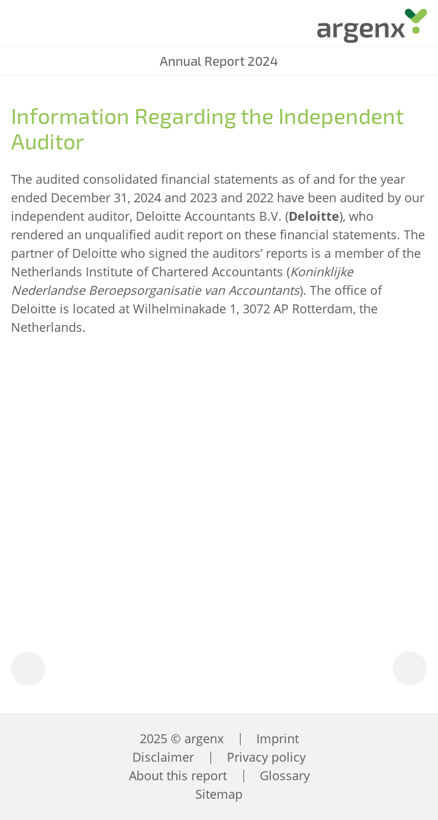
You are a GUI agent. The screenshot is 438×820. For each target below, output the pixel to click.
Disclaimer (163, 757)
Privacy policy (266, 757)
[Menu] (21, 27)
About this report (178, 775)
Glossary (285, 775)
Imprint (277, 738)
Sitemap (219, 794)
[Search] (61, 29)
